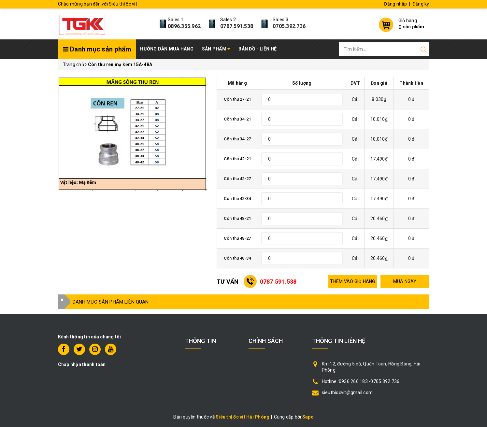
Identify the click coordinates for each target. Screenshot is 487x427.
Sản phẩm (216, 48)
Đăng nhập (395, 4)
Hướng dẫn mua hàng (166, 48)
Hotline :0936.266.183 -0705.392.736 (361, 381)
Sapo (308, 417)
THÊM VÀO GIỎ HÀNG (352, 281)
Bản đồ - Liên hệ (257, 48)
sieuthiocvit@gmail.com (347, 392)
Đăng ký (420, 4)
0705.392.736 (289, 26)
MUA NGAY (405, 281)
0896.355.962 (184, 26)
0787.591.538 (236, 26)
